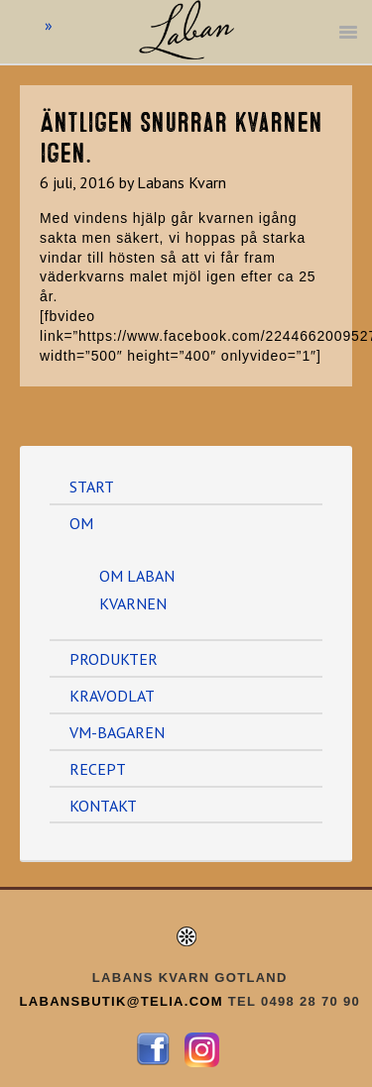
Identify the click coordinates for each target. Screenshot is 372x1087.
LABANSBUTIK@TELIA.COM (124, 1001)
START (91, 486)
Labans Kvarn (186, 49)
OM (81, 523)
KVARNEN (133, 603)
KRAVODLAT (112, 696)
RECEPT (97, 769)
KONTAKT (103, 805)
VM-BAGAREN (117, 732)
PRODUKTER (113, 659)
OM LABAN (137, 576)
